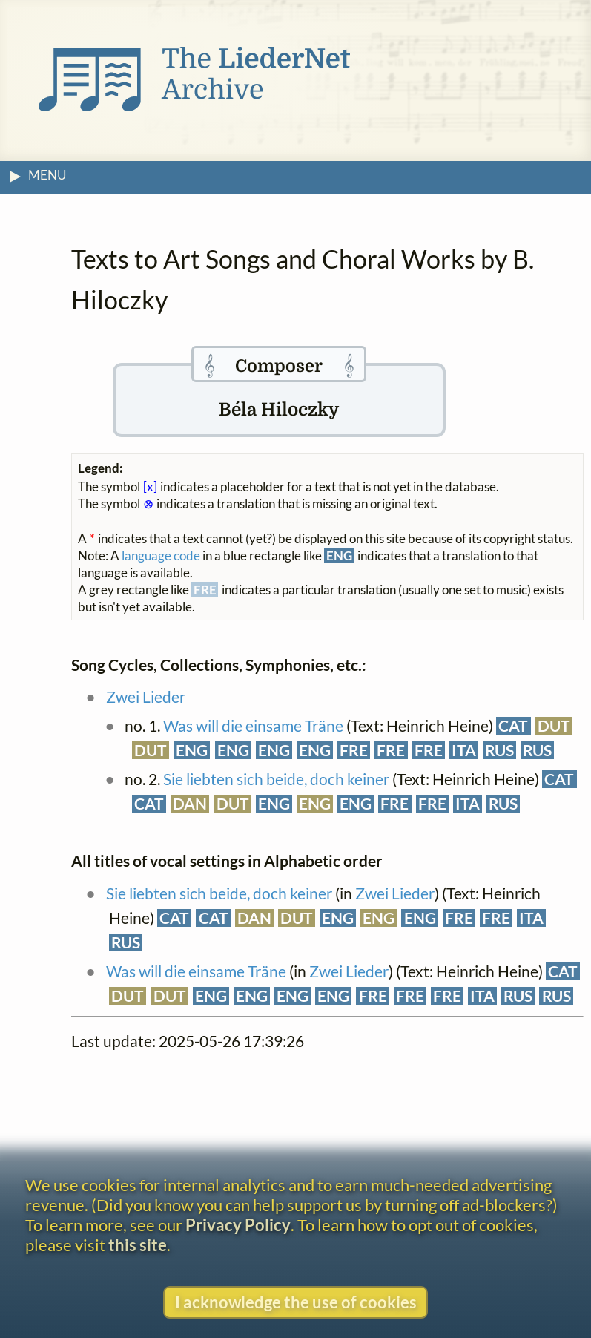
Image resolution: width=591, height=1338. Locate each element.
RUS (499, 750)
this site (137, 1245)
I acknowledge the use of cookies (296, 1302)
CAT (513, 726)
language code (161, 555)
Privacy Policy (238, 1225)
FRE (354, 750)
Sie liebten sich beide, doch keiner (276, 779)
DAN (190, 804)
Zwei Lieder (145, 697)
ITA (464, 750)
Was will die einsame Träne (253, 726)
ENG (192, 750)
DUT (554, 726)
